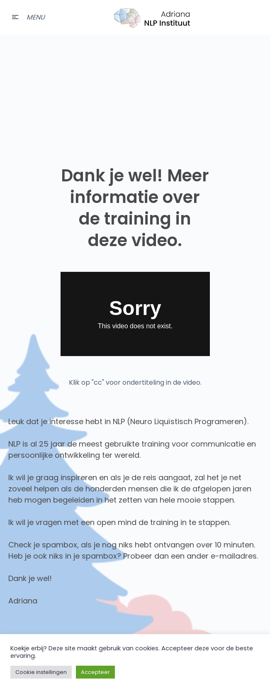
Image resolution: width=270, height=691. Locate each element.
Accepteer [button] (95, 672)
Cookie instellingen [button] (41, 672)
